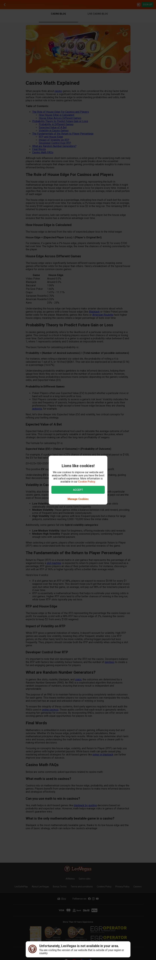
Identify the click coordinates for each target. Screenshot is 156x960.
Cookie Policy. (87, 481)
